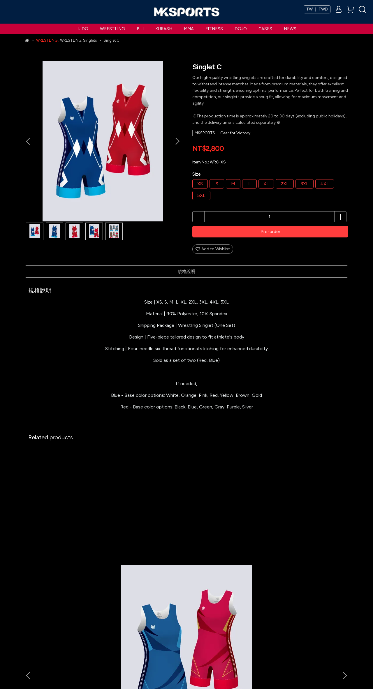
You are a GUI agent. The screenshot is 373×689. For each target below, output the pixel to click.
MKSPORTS (148, 607)
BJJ (140, 28)
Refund (87, 616)
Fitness (31, 651)
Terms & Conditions (99, 607)
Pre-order (270, 231)
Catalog (146, 624)
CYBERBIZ (140, 674)
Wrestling (34, 616)
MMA (189, 28)
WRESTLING (112, 28)
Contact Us (149, 633)
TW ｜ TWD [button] (317, 9)
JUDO (82, 28)
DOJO (241, 28)
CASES (265, 28)
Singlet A (68, 542)
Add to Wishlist (213, 248)
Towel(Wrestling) (147, 542)
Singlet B (226, 542)
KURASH (163, 28)
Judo (29, 607)
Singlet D (304, 542)
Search (87, 642)
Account (89, 633)
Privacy (87, 624)
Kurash (31, 633)
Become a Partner (154, 616)
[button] (177, 141)
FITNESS (214, 28)
